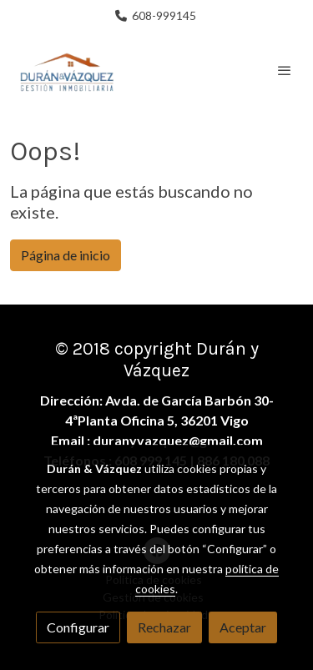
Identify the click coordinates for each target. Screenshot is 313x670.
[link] (67, 70)
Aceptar (243, 627)
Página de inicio (65, 255)
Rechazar (164, 627)
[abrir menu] (285, 70)
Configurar (78, 627)
